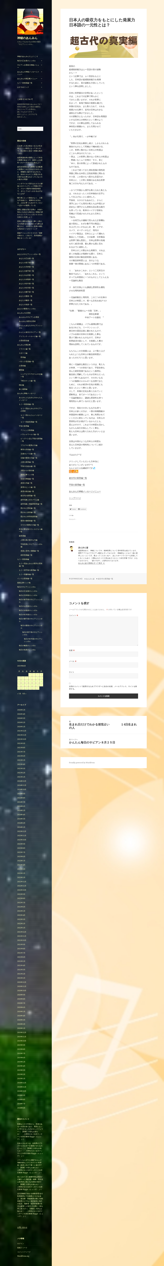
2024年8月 (21, 798)
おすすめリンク (23, 87)
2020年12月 (21, 982)
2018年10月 (21, 1091)
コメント (73, 615)
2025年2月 (21, 773)
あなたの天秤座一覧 (26, 267)
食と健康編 (23, 389)
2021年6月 (21, 957)
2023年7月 (21, 852)
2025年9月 (21, 743)
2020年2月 (21, 1024)
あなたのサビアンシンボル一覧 (29, 254)
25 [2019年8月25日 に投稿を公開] (41, 685)
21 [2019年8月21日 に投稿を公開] (27, 685)
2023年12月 (21, 831)
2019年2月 (21, 1074)
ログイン (20, 1243)
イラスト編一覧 (25, 349)
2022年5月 (21, 911)
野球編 (23, 357)
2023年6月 (21, 856)
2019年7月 (21, 1053)
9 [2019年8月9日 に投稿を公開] (33, 678)
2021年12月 (21, 932)
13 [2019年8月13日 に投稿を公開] (23, 681)
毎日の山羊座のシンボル (28, 606)
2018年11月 (21, 1087)
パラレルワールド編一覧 (30, 434)
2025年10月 (21, 739)
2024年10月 (21, 789)
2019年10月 (21, 1041)
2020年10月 (21, 990)
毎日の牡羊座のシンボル (28, 614)
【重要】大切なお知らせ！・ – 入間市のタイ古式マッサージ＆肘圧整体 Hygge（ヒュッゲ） (29, 1170)
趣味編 (21, 370)
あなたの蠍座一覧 (25, 300)
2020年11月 (21, 986)
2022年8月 (21, 898)
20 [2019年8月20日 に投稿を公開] (23, 685)
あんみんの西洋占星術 (27, 321)
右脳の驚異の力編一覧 (29, 458)
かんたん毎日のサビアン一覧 (30, 332)
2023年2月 (21, 873)
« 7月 (19, 693)
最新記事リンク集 (27, 474)
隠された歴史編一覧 (28, 508)
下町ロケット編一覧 (28, 381)
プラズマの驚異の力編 (29, 445)
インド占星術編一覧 (24, 578)
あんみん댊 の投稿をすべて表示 (90, 563)
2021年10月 (21, 940)
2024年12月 (21, 781)
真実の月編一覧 (26, 483)
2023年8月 (21, 848)
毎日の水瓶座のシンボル (28, 610)
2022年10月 (21, 890)
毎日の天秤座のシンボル (28, 595)
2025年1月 (21, 777)
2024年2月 (21, 823)
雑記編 (21, 385)
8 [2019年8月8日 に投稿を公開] (30, 678)
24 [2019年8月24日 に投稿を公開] (37, 685)
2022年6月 (21, 907)
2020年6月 (21, 1007)
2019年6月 (21, 1057)
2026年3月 (21, 718)
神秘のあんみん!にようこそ (27, 56)
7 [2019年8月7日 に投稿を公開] (26, 678)
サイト (71, 672)
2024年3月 (21, 819)
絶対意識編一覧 (26, 555)
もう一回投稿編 (23, 559)
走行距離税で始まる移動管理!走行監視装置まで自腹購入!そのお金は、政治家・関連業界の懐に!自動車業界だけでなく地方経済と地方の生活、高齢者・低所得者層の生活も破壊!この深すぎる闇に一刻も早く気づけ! (30, 1201)
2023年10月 (21, 840)
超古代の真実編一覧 (28, 495)
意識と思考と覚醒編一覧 (30, 551)
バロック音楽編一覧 (26, 361)
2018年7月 (21, 1103)
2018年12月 (21, 1083)
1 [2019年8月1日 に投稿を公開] (30, 674)
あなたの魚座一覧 (25, 304)
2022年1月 (21, 928)
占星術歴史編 (24, 340)
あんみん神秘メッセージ (26, 393)
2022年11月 (21, 886)
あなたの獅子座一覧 (26, 292)
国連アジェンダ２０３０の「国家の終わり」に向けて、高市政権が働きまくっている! (29, 235)
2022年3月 (21, 919)
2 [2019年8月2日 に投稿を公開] (33, 674)
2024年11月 (21, 785)
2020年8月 (21, 999)
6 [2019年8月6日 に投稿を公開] (22, 678)
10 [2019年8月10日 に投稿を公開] (37, 678)
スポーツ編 (23, 353)
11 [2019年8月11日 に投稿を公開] (41, 678)
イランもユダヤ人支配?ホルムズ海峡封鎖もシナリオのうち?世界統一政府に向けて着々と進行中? (29, 1162)
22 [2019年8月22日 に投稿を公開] (30, 685)
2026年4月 (21, 714)
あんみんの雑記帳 (24, 345)
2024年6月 (21, 806)
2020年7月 (21, 1003)
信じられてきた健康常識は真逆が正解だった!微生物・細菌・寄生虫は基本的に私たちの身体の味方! (30, 1179)
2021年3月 (21, 969)
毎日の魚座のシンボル (27, 650)
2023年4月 (21, 865)
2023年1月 (21, 877)
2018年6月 (21, 1108)
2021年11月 (21, 936)
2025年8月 (21, 747)
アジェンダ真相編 (27, 430)
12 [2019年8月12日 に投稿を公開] (19, 681)
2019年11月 (21, 1036)
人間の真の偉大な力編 (29, 540)
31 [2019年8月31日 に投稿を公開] (37, 688)
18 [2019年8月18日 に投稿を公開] (41, 681)
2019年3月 (21, 1070)
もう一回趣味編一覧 (26, 574)
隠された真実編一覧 (28, 512)
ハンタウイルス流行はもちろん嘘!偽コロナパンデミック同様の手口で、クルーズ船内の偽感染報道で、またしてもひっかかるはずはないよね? (30, 188)
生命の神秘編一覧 (27, 479)
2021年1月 (21, 978)
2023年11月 (21, 835)
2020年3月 (21, 1020)
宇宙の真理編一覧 (77, 484)
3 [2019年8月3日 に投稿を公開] (37, 674)
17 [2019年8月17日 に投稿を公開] (37, 681)
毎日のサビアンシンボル (26, 587)
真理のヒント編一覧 (28, 487)
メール (72, 661)
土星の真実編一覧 (27, 462)
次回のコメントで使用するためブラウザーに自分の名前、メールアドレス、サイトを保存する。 (103, 687)
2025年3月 (21, 768)
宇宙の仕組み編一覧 (28, 466)
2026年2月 (21, 722)
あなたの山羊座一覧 (26, 275)
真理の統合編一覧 (27, 491)
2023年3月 (21, 869)
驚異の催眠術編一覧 (28, 521)
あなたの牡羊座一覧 (26, 288)
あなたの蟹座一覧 (25, 296)
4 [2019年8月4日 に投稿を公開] (41, 674)
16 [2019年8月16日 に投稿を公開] (34, 681)
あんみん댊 (90, 579)
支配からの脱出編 (27, 470)
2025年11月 (21, 735)
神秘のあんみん (27, 38)
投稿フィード (22, 1248)
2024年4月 (21, 814)
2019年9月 (21, 1045)
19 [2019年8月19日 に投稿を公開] (19, 685)
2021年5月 (21, 961)
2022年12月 (21, 881)
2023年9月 (21, 844)
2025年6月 (21, 756)
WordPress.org (23, 1256)
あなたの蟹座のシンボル (26, 309)
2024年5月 (21, 810)
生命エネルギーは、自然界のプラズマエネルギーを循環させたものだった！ (29, 1145)
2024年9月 (21, 793)
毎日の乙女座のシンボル (26, 60)
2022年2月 (21, 923)
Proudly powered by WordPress (82, 762)
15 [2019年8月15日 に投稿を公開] (30, 681)
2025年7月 (21, 752)
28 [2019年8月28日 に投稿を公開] (27, 688)
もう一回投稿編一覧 (24, 83)
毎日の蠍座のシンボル (27, 645)
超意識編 (22, 536)
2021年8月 (21, 948)
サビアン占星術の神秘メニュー (28, 66)
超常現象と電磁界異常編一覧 (31, 504)
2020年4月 (21, 1016)
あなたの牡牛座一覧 (26, 283)
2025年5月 (21, 760)
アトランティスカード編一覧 (30, 336)
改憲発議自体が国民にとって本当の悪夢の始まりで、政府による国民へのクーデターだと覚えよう (29, 160)
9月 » (24, 693)
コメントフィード (24, 1252)
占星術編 (22, 365)
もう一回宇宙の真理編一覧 (29, 570)
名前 (72, 650)
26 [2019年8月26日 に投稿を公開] (19, 688)
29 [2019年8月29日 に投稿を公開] (30, 688)
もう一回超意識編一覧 (29, 422)
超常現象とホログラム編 (30, 500)
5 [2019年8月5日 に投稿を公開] (19, 678)
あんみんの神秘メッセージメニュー (28, 73)
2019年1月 (21, 1078)
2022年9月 (21, 894)
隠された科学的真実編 (29, 516)
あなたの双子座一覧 (26, 262)
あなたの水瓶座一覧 (26, 279)
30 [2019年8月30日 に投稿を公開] (34, 688)
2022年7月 (21, 902)
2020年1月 (21, 1028)
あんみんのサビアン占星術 (29, 317)
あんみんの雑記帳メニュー (27, 78)
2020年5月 (21, 1011)
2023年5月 (21, 861)
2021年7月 (21, 953)
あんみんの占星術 (24, 313)
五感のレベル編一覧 (28, 453)
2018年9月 (21, 1095)
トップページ (75, 498)
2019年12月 (21, 1032)
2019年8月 (21, 1049)
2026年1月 (21, 726)
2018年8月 (21, 1099)
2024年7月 (21, 802)
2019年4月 (21, 1066)
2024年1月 (21, 827)
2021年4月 (21, 965)
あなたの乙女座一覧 (26, 258)
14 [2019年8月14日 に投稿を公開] (27, 681)
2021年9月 (21, 944)
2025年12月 (21, 731)
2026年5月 (21, 710)
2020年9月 (21, 995)
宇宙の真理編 (24, 426)
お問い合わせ (22, 1227)
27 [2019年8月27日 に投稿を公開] (23, 688)
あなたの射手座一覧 (26, 271)
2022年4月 (21, 915)
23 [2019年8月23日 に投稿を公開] (34, 685)
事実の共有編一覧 (27, 449)
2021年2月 (21, 974)
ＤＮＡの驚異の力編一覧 (30, 525)
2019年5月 (21, 1062)
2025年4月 (21, 764)
